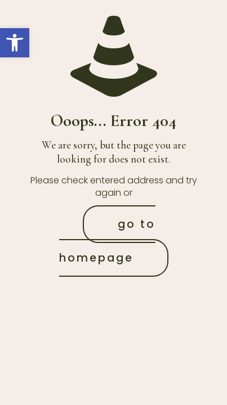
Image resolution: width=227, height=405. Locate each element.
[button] (14, 42)
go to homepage (107, 241)
